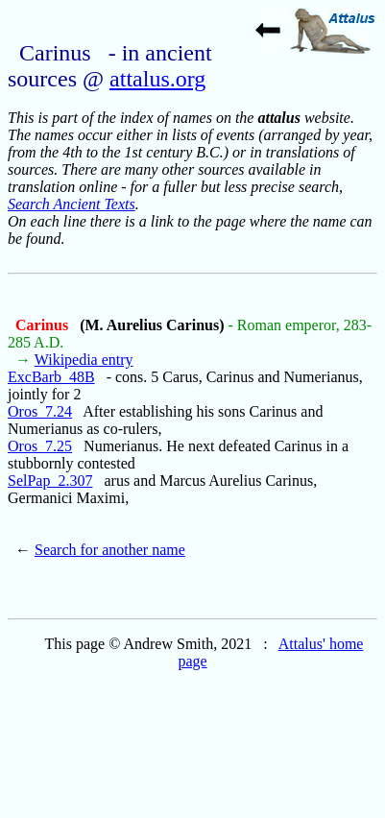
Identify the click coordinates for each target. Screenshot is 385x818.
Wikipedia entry (84, 359)
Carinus (43, 325)
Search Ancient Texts (71, 204)
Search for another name (110, 549)
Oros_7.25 (40, 446)
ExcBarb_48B (51, 377)
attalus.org (157, 78)
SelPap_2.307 (50, 480)
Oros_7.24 (40, 411)
